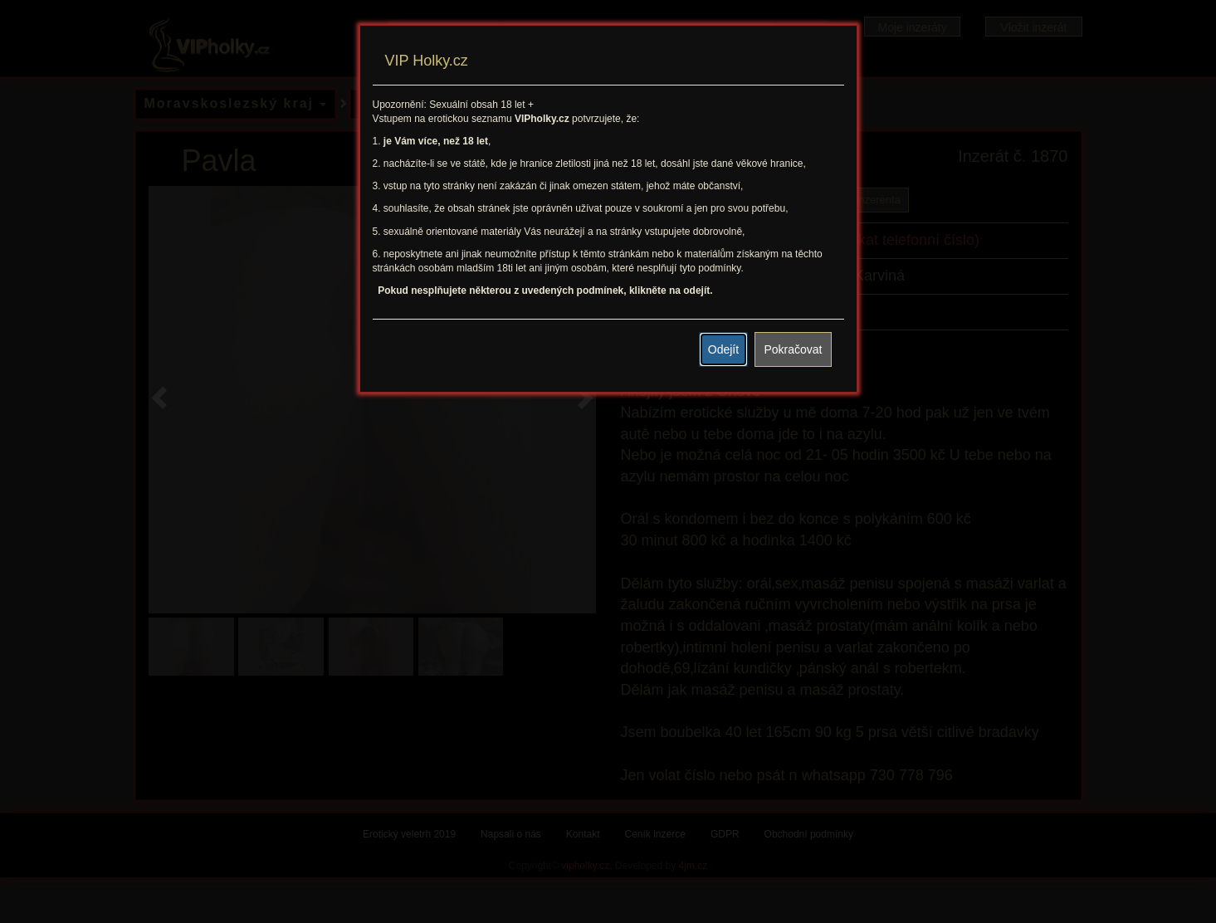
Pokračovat (793, 349)
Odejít (723, 349)
